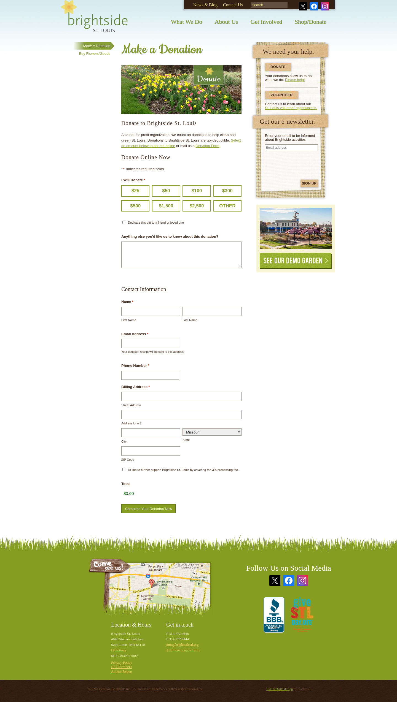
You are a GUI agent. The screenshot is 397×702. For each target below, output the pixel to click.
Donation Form (207, 146)
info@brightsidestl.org (182, 645)
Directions (118, 650)
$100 (197, 190)
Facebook (314, 6)
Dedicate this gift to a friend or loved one (156, 222)
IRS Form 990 (121, 667)
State (186, 439)
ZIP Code (127, 459)
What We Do (186, 21)
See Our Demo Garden (296, 261)
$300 (227, 190)
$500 (135, 205)
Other (227, 205)
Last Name (190, 320)
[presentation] (292, 164)
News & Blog (205, 4)
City (124, 441)
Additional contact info (183, 650)
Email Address (134, 334)
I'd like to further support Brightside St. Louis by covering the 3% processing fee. (183, 469)
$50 (166, 190)
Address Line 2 (131, 423)
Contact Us (233, 4)
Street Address (131, 405)
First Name (128, 320)
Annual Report (121, 671)
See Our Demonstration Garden (296, 228)
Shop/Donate (310, 21)
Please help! (295, 80)
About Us (226, 21)
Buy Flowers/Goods (94, 54)
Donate (277, 67)
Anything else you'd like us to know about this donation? (169, 236)
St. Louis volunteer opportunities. (291, 108)
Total (125, 484)
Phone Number (135, 365)
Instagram (325, 6)
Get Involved (266, 21)
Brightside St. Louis (94, 20)
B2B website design (279, 689)
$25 (135, 190)
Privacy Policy (121, 662)
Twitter (303, 6)
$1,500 (166, 205)
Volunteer (281, 95)
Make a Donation (96, 46)
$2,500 (197, 205)
